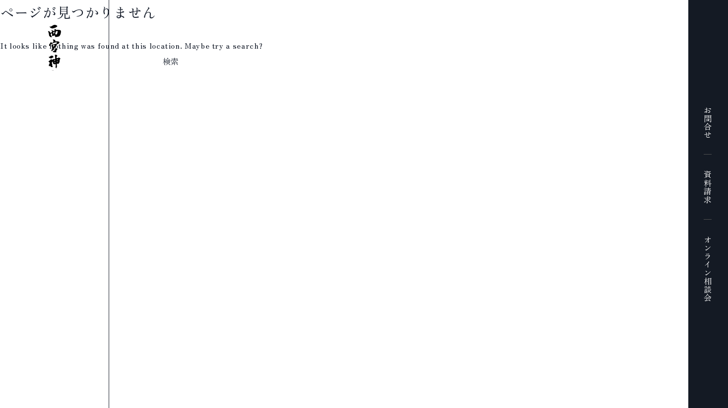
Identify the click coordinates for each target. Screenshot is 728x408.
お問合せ (708, 122)
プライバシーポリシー (321, 402)
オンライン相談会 (708, 269)
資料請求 (708, 187)
